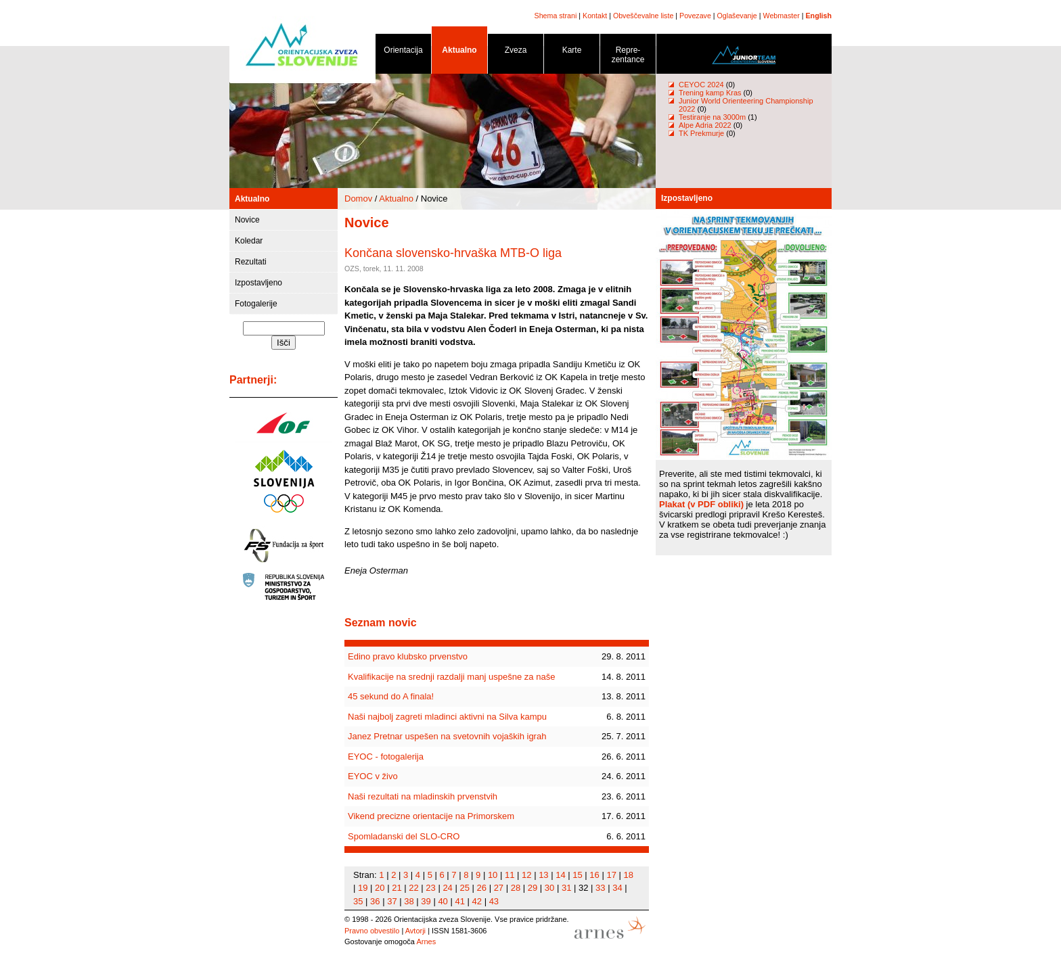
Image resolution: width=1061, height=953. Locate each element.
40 (442, 901)
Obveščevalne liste (643, 15)
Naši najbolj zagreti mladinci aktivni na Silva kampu (447, 717)
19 (362, 888)
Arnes (426, 941)
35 (358, 901)
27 (498, 888)
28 (515, 888)
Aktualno (459, 52)
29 (532, 888)
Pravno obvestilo (371, 931)
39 (425, 901)
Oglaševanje (737, 15)
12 (526, 875)
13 (543, 875)
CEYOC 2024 (701, 84)
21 (396, 888)
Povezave (695, 15)
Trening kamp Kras (710, 93)
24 (447, 888)
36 (375, 901)
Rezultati (251, 261)
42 (477, 901)
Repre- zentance (628, 57)
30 (549, 888)
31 (566, 888)
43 (494, 901)
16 (594, 875)
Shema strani (556, 15)
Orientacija (403, 52)
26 (482, 888)
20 (379, 888)
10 (492, 875)
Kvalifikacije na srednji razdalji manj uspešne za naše (451, 677)
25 (464, 888)
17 (611, 875)
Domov (358, 198)
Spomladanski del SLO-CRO (403, 836)
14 (560, 875)
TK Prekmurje (701, 133)
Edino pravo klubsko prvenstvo (408, 656)
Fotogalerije (256, 303)
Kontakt (595, 15)
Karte (572, 52)
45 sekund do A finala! (391, 696)
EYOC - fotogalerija (386, 756)
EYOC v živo (373, 776)
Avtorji (415, 931)
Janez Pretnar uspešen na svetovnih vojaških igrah (447, 736)
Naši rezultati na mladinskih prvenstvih (422, 796)
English (819, 15)
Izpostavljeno (258, 282)
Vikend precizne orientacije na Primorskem (431, 816)
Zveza (515, 52)
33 (600, 888)
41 (459, 901)
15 (577, 875)
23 (430, 888)
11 (509, 875)
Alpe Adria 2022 (705, 125)
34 (617, 888)
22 (413, 888)
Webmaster (781, 15)
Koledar (249, 241)
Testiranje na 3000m (713, 117)
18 (628, 875)
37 (392, 901)
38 (408, 901)
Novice (247, 220)
